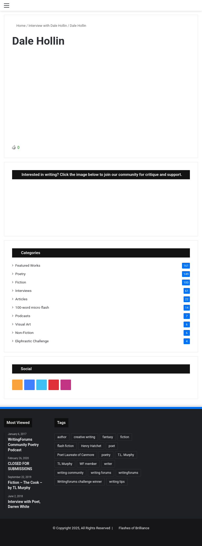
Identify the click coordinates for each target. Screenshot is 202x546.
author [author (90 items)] (62, 437)
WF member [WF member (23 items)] (88, 464)
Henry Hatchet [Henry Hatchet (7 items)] (91, 446)
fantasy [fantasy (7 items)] (108, 437)
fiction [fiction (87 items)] (124, 437)
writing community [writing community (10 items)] (70, 473)
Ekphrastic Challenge (32, 341)
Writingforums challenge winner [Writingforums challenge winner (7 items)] (79, 482)
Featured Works (27, 265)
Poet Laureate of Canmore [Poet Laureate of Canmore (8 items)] (75, 455)
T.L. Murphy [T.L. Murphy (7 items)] (126, 455)
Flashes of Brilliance (134, 528)
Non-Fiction (24, 332)
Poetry (20, 274)
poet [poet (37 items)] (112, 446)
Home (19, 26)
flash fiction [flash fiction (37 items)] (65, 446)
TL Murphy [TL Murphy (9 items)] (64, 464)
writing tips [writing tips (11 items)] (117, 482)
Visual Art (23, 324)
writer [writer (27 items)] (108, 464)
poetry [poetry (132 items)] (106, 455)
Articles (21, 299)
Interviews (23, 290)
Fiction (20, 282)
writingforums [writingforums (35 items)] (128, 473)
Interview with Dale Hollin (48, 26)
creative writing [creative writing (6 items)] (84, 437)
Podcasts (22, 316)
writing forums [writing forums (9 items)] (101, 473)
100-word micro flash (32, 307)
